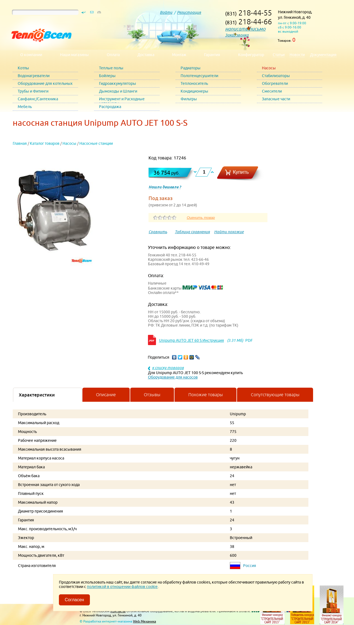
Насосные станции (96, 143)
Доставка (145, 54)
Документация (323, 54)
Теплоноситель (194, 83)
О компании (31, 54)
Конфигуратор (251, 54)
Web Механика (144, 621)
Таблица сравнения (192, 232)
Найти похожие (229, 232)
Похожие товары (205, 394)
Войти (166, 12)
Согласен (74, 599)
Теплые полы (111, 68)
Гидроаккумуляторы (117, 83)
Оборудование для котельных (45, 83)
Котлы (23, 68)
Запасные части (276, 99)
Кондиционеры (194, 91)
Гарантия (212, 54)
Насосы (269, 68)
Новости (297, 54)
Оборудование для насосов (173, 377)
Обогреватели (275, 83)
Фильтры (189, 99)
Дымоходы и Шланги (118, 91)
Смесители (272, 91)
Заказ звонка (237, 35)
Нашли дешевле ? (165, 187)
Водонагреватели (34, 75)
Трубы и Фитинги (33, 91)
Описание (106, 394)
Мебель (25, 106)
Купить (241, 172)
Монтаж (179, 54)
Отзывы (152, 394)
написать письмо (245, 29)
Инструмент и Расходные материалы (122, 100)
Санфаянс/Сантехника (38, 99)
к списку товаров (168, 368)
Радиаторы (191, 68)
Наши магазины (74, 54)
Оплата (113, 54)
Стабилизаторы (276, 75)
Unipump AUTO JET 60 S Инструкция (191, 340)
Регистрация (189, 12)
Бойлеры (107, 75)
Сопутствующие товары (275, 394)
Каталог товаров (44, 143)
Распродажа (110, 106)
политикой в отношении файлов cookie (122, 586)
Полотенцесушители (199, 75)
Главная (20, 143)
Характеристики (37, 395)
